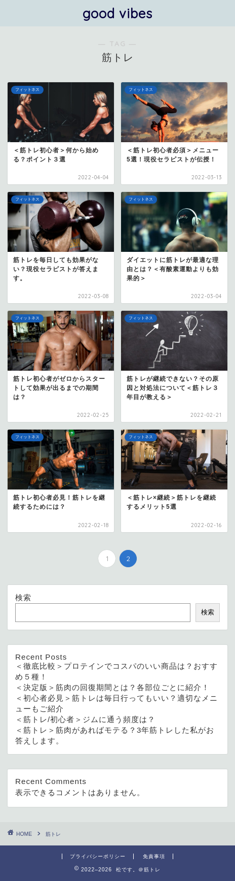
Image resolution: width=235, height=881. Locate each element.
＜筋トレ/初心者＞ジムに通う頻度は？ (85, 719)
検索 (23, 597)
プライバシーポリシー (98, 856)
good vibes (117, 13)
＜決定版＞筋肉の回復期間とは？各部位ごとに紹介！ (112, 687)
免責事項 (154, 856)
